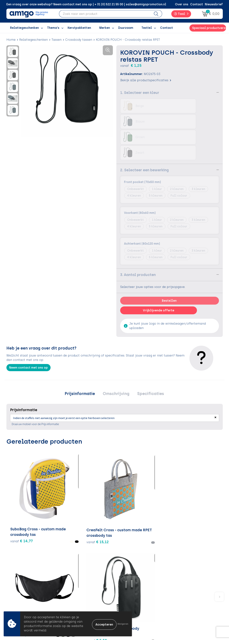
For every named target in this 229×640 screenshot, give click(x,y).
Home (11, 39)
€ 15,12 (57, 481)
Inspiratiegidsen (79, 584)
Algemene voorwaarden (191, 572)
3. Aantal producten (138, 243)
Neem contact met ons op (28, 336)
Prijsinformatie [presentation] (82, 362)
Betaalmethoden (133, 578)
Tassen (56, 39)
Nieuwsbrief (214, 4)
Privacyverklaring (186, 584)
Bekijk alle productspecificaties (145, 80)
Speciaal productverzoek (209, 28)
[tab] (82, 363)
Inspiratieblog (78, 578)
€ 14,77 (16, 478)
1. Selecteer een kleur (139, 92)
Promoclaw (75, 589)
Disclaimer (181, 589)
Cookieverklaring (186, 578)
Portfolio (73, 600)
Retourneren (129, 584)
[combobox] (105, 13)
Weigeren (122, 624)
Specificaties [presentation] (148, 362)
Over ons (181, 4)
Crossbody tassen (78, 39)
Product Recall (131, 595)
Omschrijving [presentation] (116, 362)
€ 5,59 (128, 487)
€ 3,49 (88, 478)
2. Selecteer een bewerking (144, 138)
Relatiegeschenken (33, 39)
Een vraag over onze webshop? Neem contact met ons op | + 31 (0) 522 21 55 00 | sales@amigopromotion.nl (86, 4)
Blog (70, 606)
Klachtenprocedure (134, 589)
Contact (196, 4)
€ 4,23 (197, 478)
